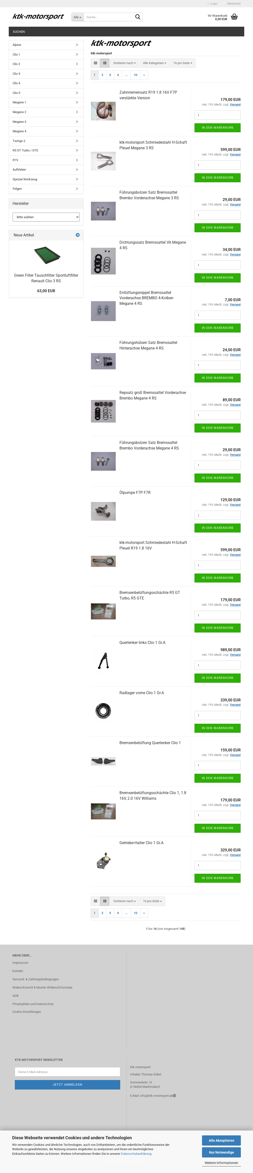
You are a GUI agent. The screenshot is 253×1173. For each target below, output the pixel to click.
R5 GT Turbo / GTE (25, 150)
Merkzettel (233, 3)
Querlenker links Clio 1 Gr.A (142, 642)
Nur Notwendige (221, 1152)
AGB (15, 996)
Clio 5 (16, 93)
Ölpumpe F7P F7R (135, 492)
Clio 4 (16, 83)
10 (135, 75)
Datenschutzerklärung (136, 1154)
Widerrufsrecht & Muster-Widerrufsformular (42, 987)
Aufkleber (19, 169)
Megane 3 (19, 122)
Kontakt (17, 971)
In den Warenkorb (217, 127)
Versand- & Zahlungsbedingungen (35, 979)
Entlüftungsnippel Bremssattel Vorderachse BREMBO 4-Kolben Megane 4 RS (146, 298)
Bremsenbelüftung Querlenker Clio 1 (150, 742)
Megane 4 (19, 131)
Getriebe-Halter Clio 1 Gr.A (141, 842)
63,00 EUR (46, 291)
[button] (95, 63)
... (126, 75)
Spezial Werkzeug (25, 179)
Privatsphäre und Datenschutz (33, 1004)
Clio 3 (16, 73)
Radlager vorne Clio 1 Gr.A (141, 692)
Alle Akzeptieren (221, 1140)
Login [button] (213, 3)
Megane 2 (19, 112)
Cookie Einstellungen (26, 1012)
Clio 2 (16, 64)
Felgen (17, 189)
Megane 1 (19, 102)
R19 (15, 160)
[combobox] (124, 63)
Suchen (19, 31)
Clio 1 (16, 54)
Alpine (17, 45)
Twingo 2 (19, 141)
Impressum (20, 963)
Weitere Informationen (221, 1163)
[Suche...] (77, 17)
